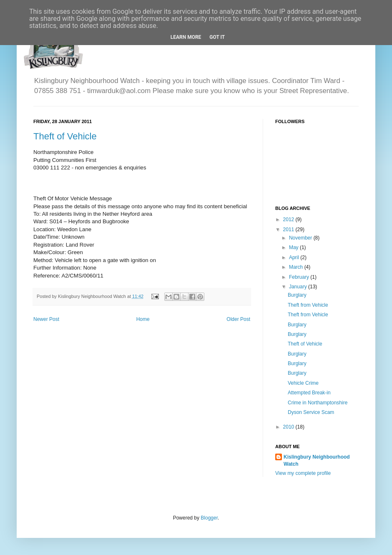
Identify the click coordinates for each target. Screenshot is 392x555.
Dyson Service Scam (311, 412)
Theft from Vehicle (308, 305)
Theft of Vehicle (65, 136)
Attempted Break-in (309, 393)
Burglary (297, 295)
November (301, 238)
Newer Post (46, 319)
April (294, 257)
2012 (289, 219)
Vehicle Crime (303, 383)
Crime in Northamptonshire (317, 403)
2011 (289, 229)
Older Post (238, 319)
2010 (289, 427)
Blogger (209, 518)
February (299, 277)
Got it (217, 37)
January (298, 287)
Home (143, 319)
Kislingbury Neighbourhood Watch (317, 460)
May (294, 247)
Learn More (186, 37)
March (296, 267)
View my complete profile (303, 473)
